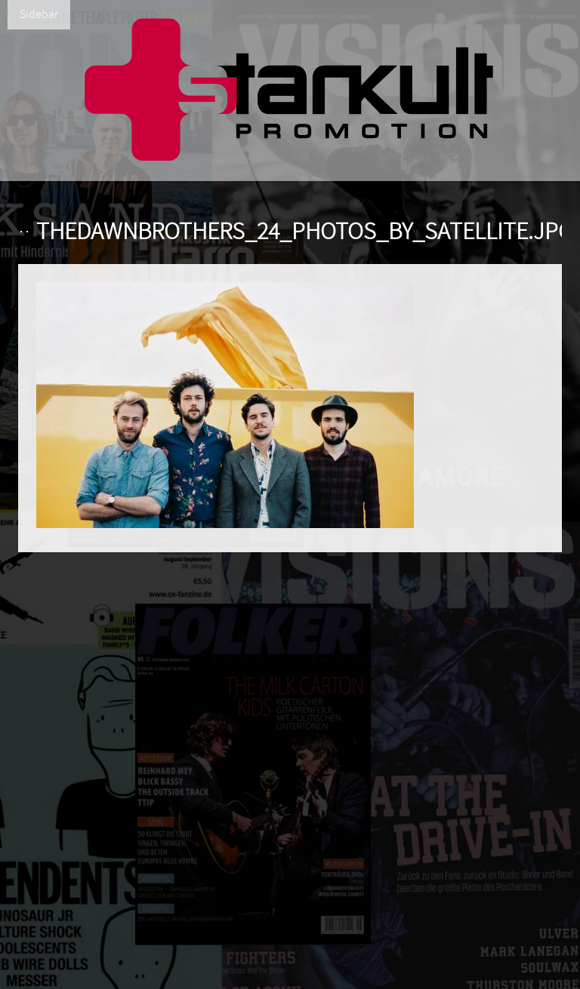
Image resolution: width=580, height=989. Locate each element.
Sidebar (39, 14)
